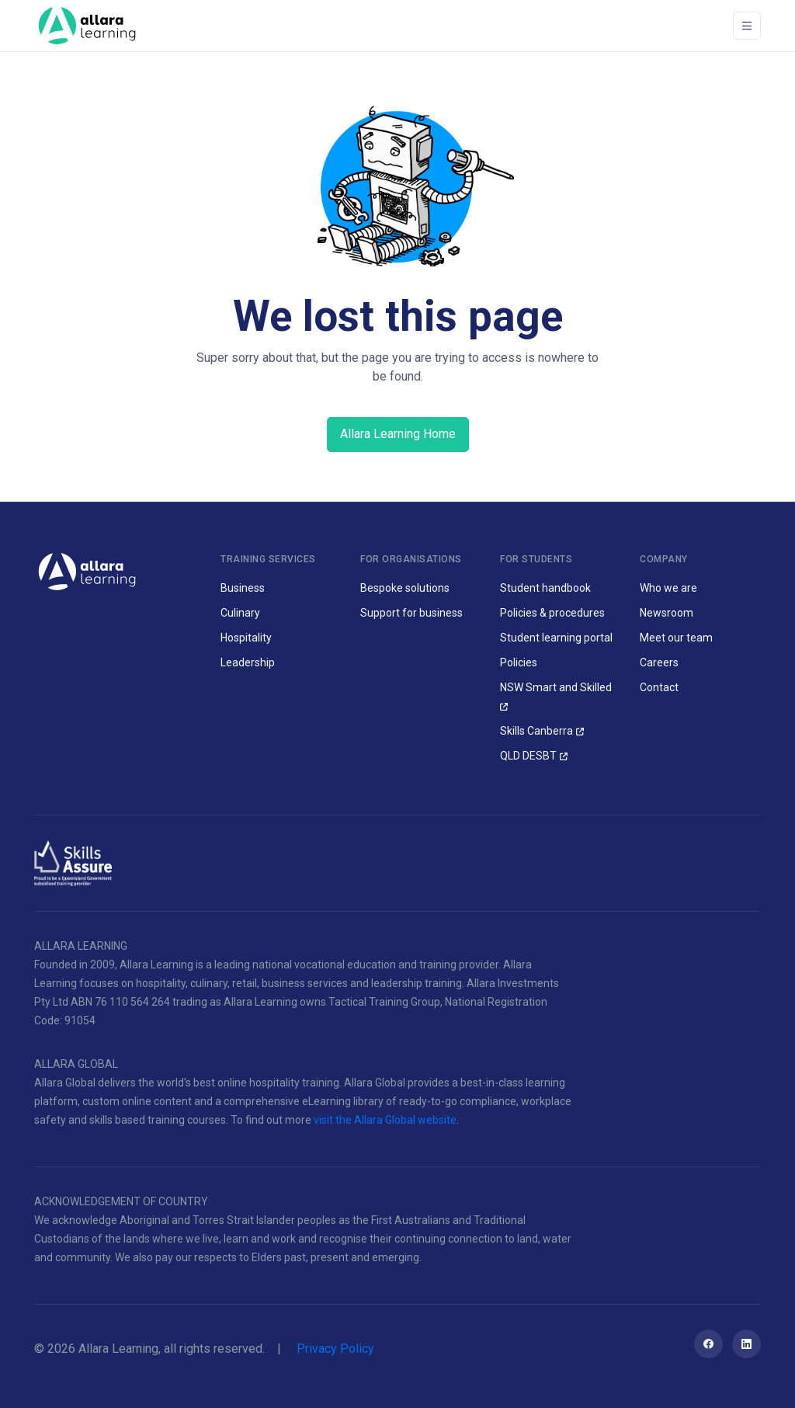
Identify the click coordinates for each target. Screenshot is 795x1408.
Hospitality (246, 637)
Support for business (411, 613)
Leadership (247, 662)
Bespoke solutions (405, 588)
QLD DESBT (528, 755)
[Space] (87, 25)
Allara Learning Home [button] (398, 433)
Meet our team (676, 637)
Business (242, 588)
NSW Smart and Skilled (556, 687)
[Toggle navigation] (747, 26)
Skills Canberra (536, 731)
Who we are (668, 588)
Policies (518, 662)
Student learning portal (556, 637)
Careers (659, 662)
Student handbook (545, 588)
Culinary (240, 613)
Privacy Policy (335, 1348)
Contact (659, 687)
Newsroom (666, 613)
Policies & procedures (552, 613)
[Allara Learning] (87, 570)
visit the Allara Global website (385, 1120)
